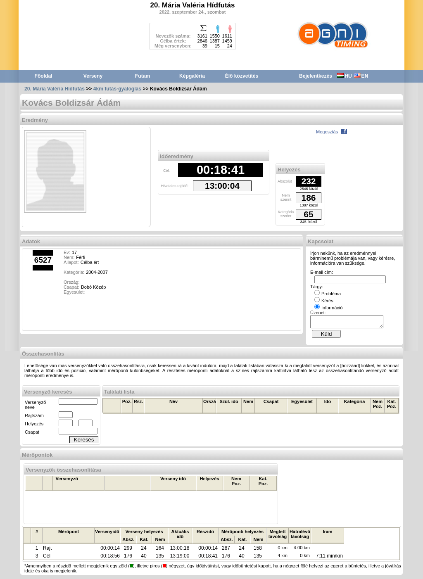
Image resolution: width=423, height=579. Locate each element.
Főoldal (43, 76)
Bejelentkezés (315, 76)
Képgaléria (192, 76)
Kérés (323, 300)
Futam (142, 76)
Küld (326, 336)
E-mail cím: (321, 272)
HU (344, 76)
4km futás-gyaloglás (117, 89)
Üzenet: (318, 312)
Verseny (92, 76)
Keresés (84, 442)
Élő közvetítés (242, 76)
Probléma (327, 293)
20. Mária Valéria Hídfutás (54, 89)
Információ (328, 307)
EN (361, 76)
